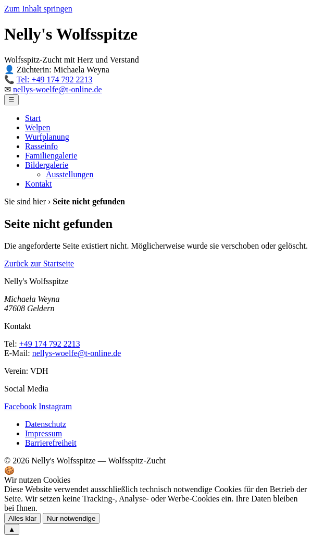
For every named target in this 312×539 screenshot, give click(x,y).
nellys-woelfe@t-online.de (57, 89)
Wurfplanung (47, 136)
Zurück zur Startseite (39, 263)
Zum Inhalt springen (38, 8)
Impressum (43, 433)
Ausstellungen (70, 174)
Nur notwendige (71, 518)
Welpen (37, 127)
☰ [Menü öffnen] (11, 100)
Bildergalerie (46, 165)
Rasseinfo (41, 146)
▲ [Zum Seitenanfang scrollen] (11, 529)
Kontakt (38, 183)
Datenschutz (45, 424)
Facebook (20, 406)
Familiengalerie (51, 155)
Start (33, 118)
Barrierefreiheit (51, 442)
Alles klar (22, 518)
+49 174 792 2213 (55, 79)
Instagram (55, 406)
